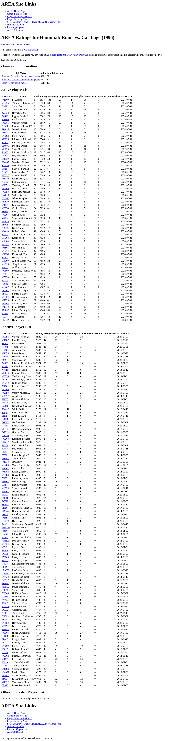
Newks (5, 369)
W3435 (5, 103)
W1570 (5, 307)
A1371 (5, 346)
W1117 (5, 205)
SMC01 (5, 165)
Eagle (4, 416)
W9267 (5, 287)
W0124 (5, 544)
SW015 (5, 129)
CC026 (5, 554)
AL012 (5, 182)
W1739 (5, 178)
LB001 (5, 293)
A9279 (5, 360)
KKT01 (5, 254)
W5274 (5, 251)
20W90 (5, 119)
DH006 (5, 593)
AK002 (5, 386)
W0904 (5, 632)
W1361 (5, 481)
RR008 (5, 445)
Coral (4, 169)
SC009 (5, 257)
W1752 (5, 471)
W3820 (5, 201)
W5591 (5, 517)
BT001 (5, 234)
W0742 (5, 383)
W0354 (5, 208)
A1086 (5, 152)
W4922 (5, 396)
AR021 (5, 478)
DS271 (5, 452)
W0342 (5, 675)
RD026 (5, 511)
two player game (32, 49)
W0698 (5, 303)
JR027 (5, 563)
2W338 (5, 113)
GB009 (5, 616)
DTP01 (5, 455)
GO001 (5, 290)
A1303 (5, 652)
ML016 (5, 373)
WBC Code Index (15, 24)
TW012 (5, 409)
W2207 (5, 379)
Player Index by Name (18, 19)
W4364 (5, 241)
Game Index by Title (17, 14)
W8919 (5, 221)
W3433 (5, 577)
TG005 (5, 267)
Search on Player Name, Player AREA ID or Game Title (34, 22)
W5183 (5, 475)
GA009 (5, 261)
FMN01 (5, 540)
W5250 (5, 277)
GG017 (5, 580)
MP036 (5, 139)
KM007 (5, 672)
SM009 (5, 557)
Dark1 (5, 485)
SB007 (5, 343)
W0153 (5, 192)
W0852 (5, 623)
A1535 (5, 172)
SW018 (5, 195)
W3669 (5, 646)
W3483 (5, 465)
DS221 (5, 106)
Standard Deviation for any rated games (21, 79)
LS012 (5, 274)
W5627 (5, 175)
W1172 (5, 659)
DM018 (5, 534)
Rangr (4, 412)
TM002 (5, 310)
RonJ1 (5, 524)
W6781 (5, 122)
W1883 (5, 669)
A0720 (5, 600)
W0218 (5, 642)
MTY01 (5, 682)
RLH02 (5, 320)
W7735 (5, 300)
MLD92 (5, 586)
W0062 (5, 655)
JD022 (5, 649)
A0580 (5, 363)
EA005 (5, 280)
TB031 (5, 619)
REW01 (5, 442)
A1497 (5, 313)
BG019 (5, 432)
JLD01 (5, 636)
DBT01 (5, 573)
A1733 (5, 425)
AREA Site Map (15, 30)
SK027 (5, 494)
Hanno (5, 366)
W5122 (5, 547)
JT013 (5, 316)
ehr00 (4, 678)
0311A (5, 662)
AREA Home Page (16, 11)
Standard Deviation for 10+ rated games (21, 76)
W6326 (5, 376)
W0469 (5, 188)
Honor (5, 155)
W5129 (5, 488)
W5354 (5, 297)
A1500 (5, 537)
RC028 (5, 501)
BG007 (5, 422)
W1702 (5, 468)
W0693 (5, 136)
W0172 (5, 626)
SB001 (5, 550)
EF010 (5, 639)
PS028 (5, 590)
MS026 (5, 149)
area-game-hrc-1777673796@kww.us (70, 54)
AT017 (5, 665)
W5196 (5, 389)
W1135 (5, 132)
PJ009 (4, 567)
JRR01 (5, 419)
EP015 (5, 224)
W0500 (5, 270)
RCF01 (5, 504)
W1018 (5, 462)
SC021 (5, 406)
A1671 (5, 126)
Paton (4, 531)
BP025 (5, 685)
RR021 (5, 560)
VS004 (5, 218)
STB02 (5, 142)
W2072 (5, 185)
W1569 (5, 99)
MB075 (5, 629)
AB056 (5, 228)
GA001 (5, 350)
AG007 (5, 215)
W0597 (5, 244)
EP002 (5, 211)
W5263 (5, 439)
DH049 (5, 521)
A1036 (5, 596)
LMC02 (5, 570)
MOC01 (5, 429)
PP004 (5, 498)
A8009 (5, 109)
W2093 (5, 392)
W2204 (5, 337)
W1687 (5, 340)
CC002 (5, 609)
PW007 (5, 583)
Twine (5, 448)
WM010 (6, 527)
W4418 (5, 231)
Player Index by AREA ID (19, 16)
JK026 (5, 514)
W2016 (5, 264)
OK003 (5, 238)
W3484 (5, 458)
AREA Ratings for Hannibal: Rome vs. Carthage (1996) (57, 37)
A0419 (5, 116)
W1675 (5, 353)
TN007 (5, 399)
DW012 (5, 198)
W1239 (5, 159)
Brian (4, 508)
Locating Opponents (17, 27)
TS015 (5, 603)
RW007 (5, 162)
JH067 (5, 356)
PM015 (5, 606)
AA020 (5, 435)
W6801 (5, 247)
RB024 (5, 402)
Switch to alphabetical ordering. (16, 44)
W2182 (5, 491)
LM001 (5, 145)
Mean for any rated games (14, 83)
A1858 (5, 613)
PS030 (5, 284)
